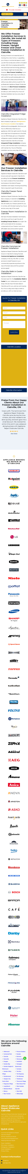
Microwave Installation (7, 1145)
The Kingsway (20, 1074)
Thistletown (20, 1079)
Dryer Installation (6, 1143)
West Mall (19, 1091)
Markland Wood (8, 1089)
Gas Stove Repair (6, 1134)
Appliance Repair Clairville (10, 16)
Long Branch (7, 1086)
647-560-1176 (7, 1163)
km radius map (14, 367)
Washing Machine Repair (8, 1140)
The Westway (20, 1076)
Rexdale (19, 1054)
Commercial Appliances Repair (10, 1132)
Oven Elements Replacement (9, 1138)
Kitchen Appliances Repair (8, 1136)
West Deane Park (21, 1084)
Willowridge (20, 1094)
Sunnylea (19, 1069)
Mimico (6, 1091)
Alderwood (6, 1052)
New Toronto (7, 1094)
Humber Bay (7, 1064)
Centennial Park (8, 1054)
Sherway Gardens (21, 1059)
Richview (19, 1057)
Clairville (6, 1057)
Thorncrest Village (21, 1081)
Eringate (6, 1062)
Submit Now (14, 332)
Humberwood (7, 1076)
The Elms (19, 1071)
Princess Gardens (21, 1052)
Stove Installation (6, 1149)
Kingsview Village (8, 1084)
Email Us (5, 1160)
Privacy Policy (5, 1151)
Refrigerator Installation (7, 1147)
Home (2, 16)
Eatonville (6, 1059)
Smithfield (19, 1062)
